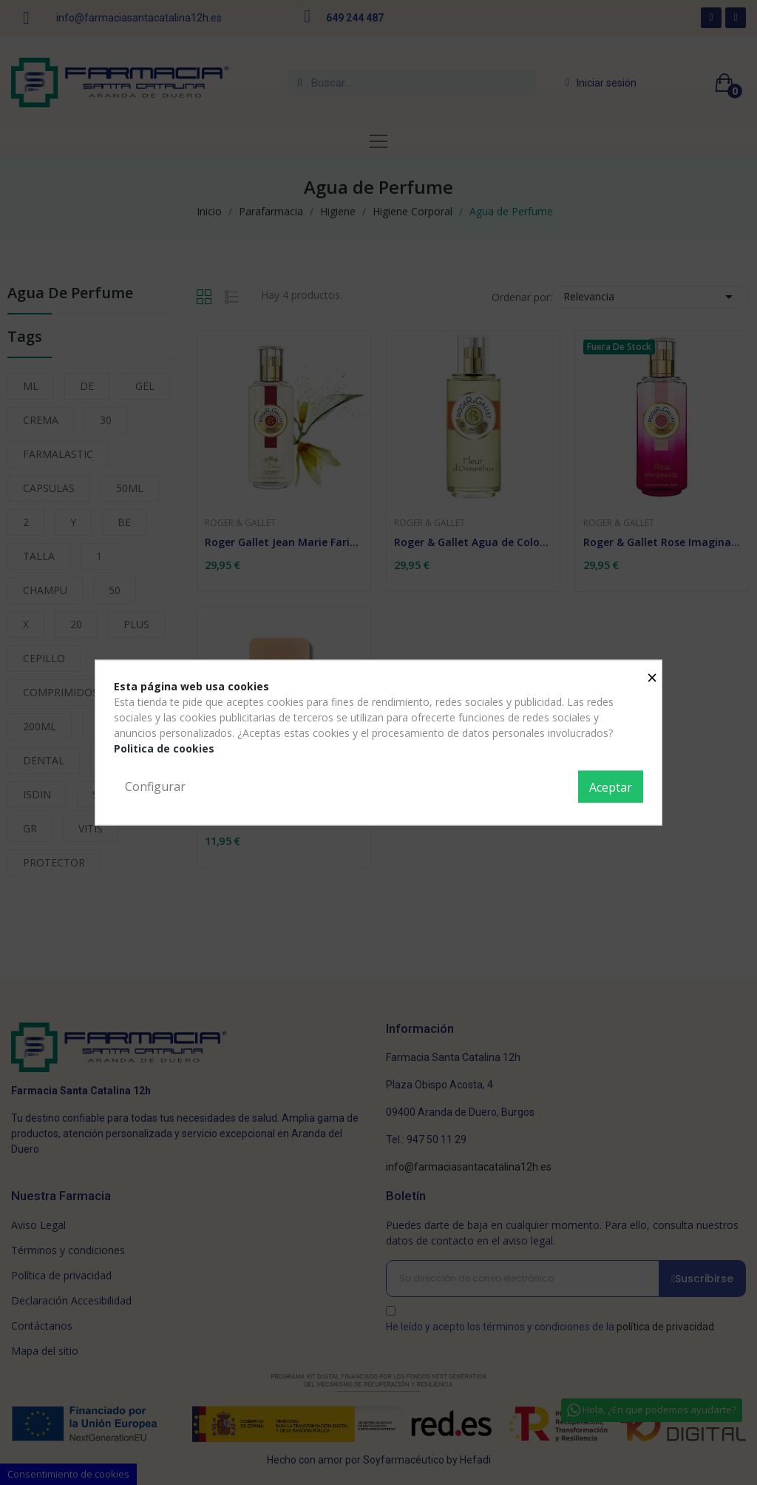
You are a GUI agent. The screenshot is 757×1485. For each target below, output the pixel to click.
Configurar (155, 786)
